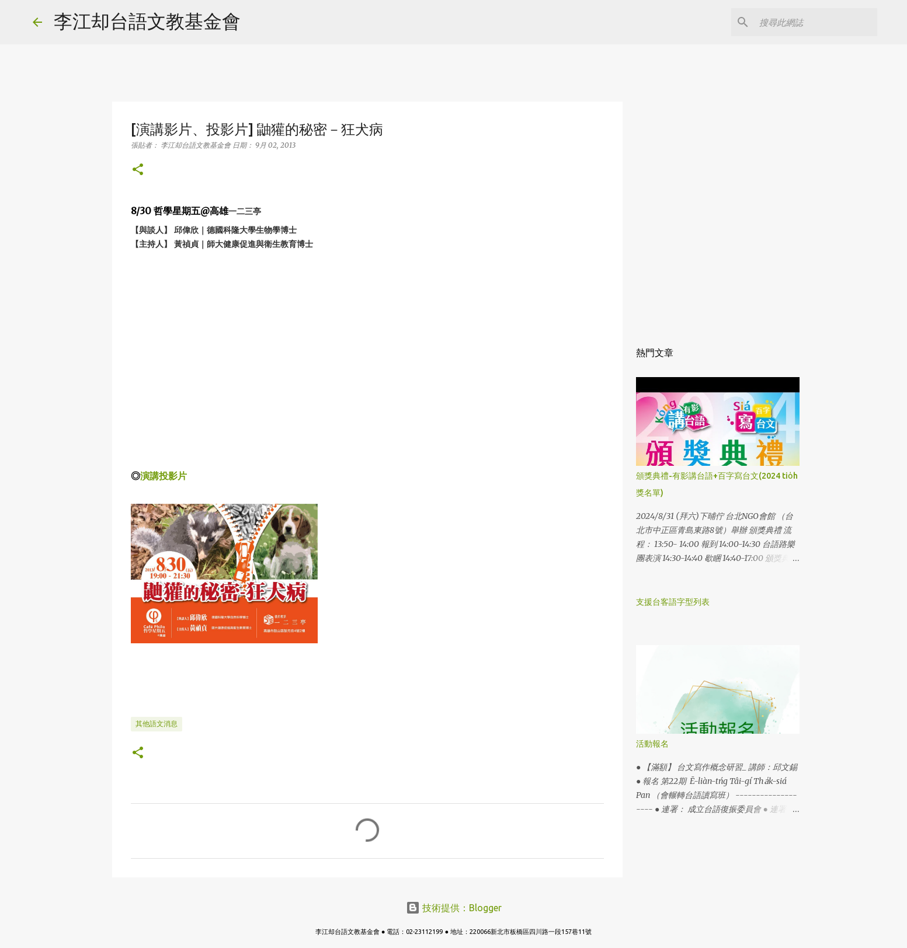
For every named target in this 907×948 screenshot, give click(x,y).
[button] (138, 170)
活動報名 (652, 743)
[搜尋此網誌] (816, 22)
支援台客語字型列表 (673, 602)
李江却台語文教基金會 (147, 21)
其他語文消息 (156, 723)
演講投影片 (163, 476)
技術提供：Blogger (454, 907)
